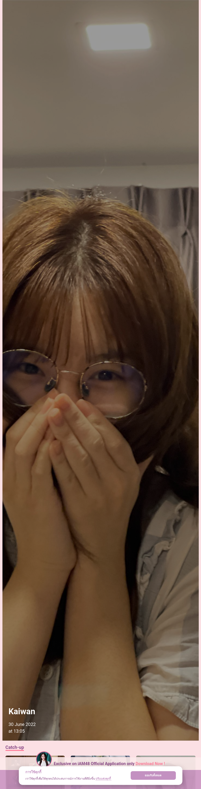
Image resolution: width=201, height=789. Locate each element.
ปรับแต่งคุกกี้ (103, 778)
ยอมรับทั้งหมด (153, 775)
